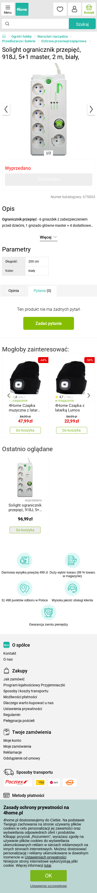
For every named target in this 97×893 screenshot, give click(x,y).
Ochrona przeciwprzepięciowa (63, 41)
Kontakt (9, 653)
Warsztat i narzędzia (52, 36)
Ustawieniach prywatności (45, 857)
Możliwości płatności (20, 697)
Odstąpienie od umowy (21, 758)
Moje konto (12, 741)
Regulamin (11, 715)
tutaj (47, 865)
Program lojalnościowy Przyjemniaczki (34, 685)
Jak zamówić (14, 679)
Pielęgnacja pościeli (18, 721)
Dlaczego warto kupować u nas (28, 703)
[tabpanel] (48, 109)
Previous (8, 395)
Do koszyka (48, 179)
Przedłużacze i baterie (18, 41)
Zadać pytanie (48, 323)
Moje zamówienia (17, 746)
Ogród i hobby (21, 36)
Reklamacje (12, 752)
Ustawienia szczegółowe (48, 886)
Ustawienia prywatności (22, 709)
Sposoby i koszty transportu (25, 691)
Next (88, 395)
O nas (8, 659)
